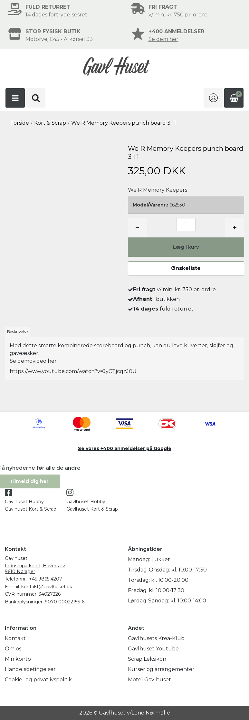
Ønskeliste (186, 268)
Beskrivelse (17, 331)
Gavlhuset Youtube (153, 649)
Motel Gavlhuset (149, 680)
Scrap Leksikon (147, 659)
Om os (13, 649)
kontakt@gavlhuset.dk (46, 587)
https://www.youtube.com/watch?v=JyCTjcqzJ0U (73, 371)
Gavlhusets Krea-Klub (156, 638)
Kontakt (15, 638)
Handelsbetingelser (30, 669)
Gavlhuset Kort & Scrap (30, 509)
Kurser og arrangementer (161, 669)
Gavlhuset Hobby (24, 501)
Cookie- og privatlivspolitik (38, 680)
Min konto (18, 659)
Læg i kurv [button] (186, 247)
